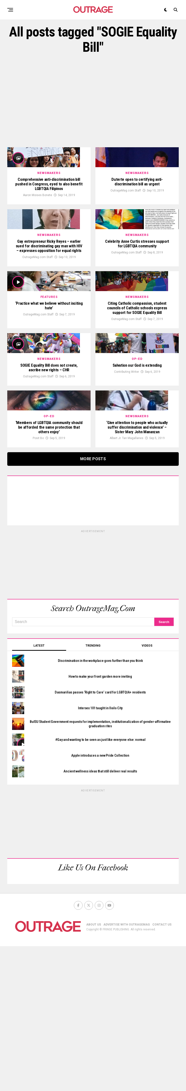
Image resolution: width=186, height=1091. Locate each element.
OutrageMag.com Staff (125, 218)
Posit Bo (38, 583)
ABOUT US (93, 1069)
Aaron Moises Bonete (37, 223)
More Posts (93, 603)
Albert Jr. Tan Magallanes (126, 583)
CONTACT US (161, 1069)
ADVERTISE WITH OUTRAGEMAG (126, 1069)
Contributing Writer (126, 488)
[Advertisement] (93, 101)
